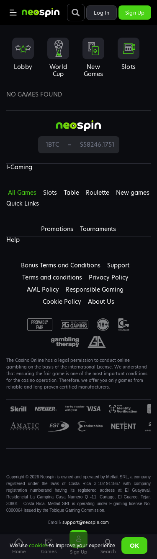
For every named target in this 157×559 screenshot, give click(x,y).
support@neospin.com (85, 522)
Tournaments (98, 229)
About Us (101, 301)
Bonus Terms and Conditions (60, 265)
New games (132, 192)
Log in (102, 12)
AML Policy (43, 289)
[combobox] (78, 60)
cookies (38, 545)
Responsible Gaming (95, 289)
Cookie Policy (62, 301)
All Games (22, 192)
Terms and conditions (52, 277)
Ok (134, 545)
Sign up (134, 12)
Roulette (97, 192)
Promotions (57, 229)
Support (118, 265)
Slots (50, 192)
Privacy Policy (109, 277)
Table (71, 192)
